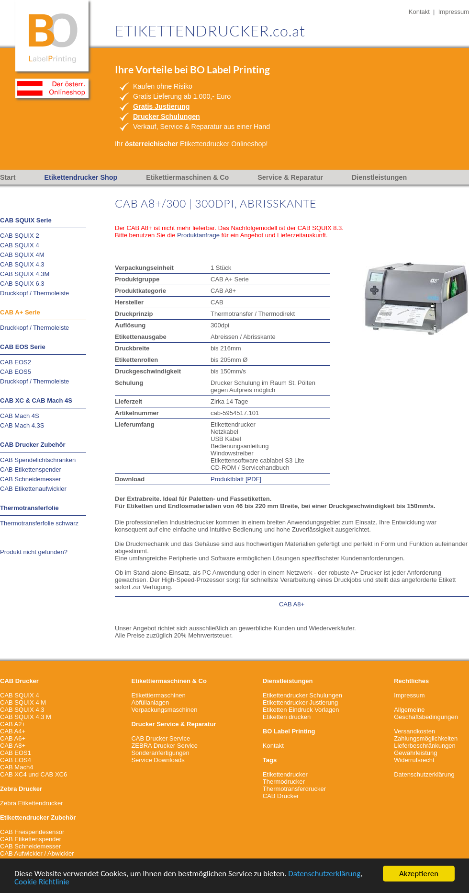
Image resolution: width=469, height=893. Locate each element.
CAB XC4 (13, 774)
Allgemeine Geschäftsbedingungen (426, 713)
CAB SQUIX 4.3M (24, 274)
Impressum (453, 11)
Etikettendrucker (285, 774)
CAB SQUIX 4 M (23, 702)
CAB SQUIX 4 (19, 245)
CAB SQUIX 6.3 (22, 283)
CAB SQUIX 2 (19, 235)
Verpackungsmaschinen (164, 709)
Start (8, 177)
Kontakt (419, 11)
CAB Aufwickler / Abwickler (37, 853)
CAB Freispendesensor (32, 831)
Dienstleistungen (379, 177)
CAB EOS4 (15, 760)
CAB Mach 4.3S (22, 425)
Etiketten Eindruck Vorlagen (301, 709)
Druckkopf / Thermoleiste (34, 293)
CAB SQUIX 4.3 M (25, 716)
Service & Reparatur (290, 177)
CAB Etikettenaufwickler (33, 488)
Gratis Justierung (161, 106)
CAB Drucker (281, 796)
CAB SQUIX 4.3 (22, 264)
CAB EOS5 (15, 371)
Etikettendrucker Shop (81, 177)
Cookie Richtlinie (41, 882)
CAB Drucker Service (160, 738)
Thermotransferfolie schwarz (39, 523)
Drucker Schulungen (166, 116)
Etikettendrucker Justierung (300, 702)
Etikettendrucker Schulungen (302, 695)
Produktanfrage (198, 235)
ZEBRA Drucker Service (164, 745)
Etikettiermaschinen (158, 695)
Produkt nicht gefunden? (33, 552)
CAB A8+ (291, 604)
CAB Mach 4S (19, 415)
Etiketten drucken (287, 716)
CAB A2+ (12, 724)
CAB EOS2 (15, 362)
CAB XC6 (54, 774)
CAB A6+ (12, 738)
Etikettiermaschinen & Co (187, 177)
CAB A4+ (12, 731)
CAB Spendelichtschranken (38, 460)
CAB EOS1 (15, 752)
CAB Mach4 (16, 767)
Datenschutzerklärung (324, 874)
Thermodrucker (284, 781)
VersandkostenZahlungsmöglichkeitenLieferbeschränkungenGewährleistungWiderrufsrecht (426, 746)
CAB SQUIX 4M (22, 254)
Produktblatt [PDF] (236, 479)
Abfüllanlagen (150, 702)
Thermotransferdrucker (294, 788)
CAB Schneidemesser (30, 479)
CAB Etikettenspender (30, 469)
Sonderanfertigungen (160, 752)
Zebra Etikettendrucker (31, 803)
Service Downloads (157, 760)
